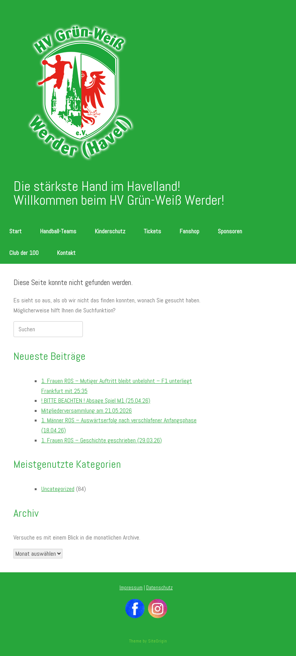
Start (15, 231)
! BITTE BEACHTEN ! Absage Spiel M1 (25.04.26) (95, 400)
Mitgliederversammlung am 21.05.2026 (86, 410)
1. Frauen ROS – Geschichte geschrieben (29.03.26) (101, 440)
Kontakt (66, 253)
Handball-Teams (58, 231)
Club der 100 (24, 253)
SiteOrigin (157, 641)
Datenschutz (159, 587)
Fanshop (189, 231)
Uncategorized (57, 489)
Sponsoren (230, 231)
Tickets (152, 231)
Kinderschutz (110, 231)
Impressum (131, 587)
